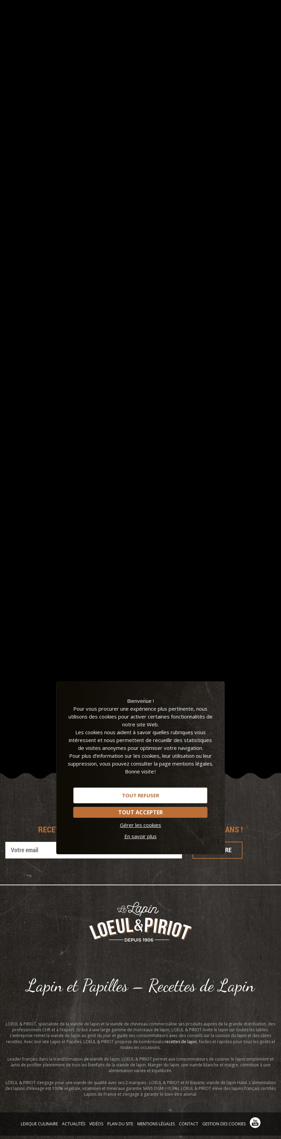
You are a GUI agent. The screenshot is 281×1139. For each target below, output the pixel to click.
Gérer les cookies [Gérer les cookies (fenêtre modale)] (140, 825)
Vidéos (96, 1124)
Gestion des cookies (224, 1124)
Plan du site (120, 1124)
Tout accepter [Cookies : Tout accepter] (140, 812)
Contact (188, 1124)
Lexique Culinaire (39, 1124)
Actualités (73, 1124)
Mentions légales (156, 1124)
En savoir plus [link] (140, 836)
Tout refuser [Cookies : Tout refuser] (140, 795)
